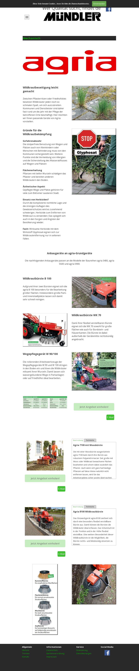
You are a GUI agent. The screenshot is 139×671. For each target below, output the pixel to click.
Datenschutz (52, 650)
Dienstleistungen (83, 653)
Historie (25, 650)
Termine (26, 653)
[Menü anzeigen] (27, 17)
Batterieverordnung (55, 653)
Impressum (51, 656)
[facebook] (108, 9)
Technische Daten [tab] (90, 440)
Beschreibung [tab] (78, 440)
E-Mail (110, 417)
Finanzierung (82, 650)
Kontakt (25, 656)
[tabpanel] (72, 12)
